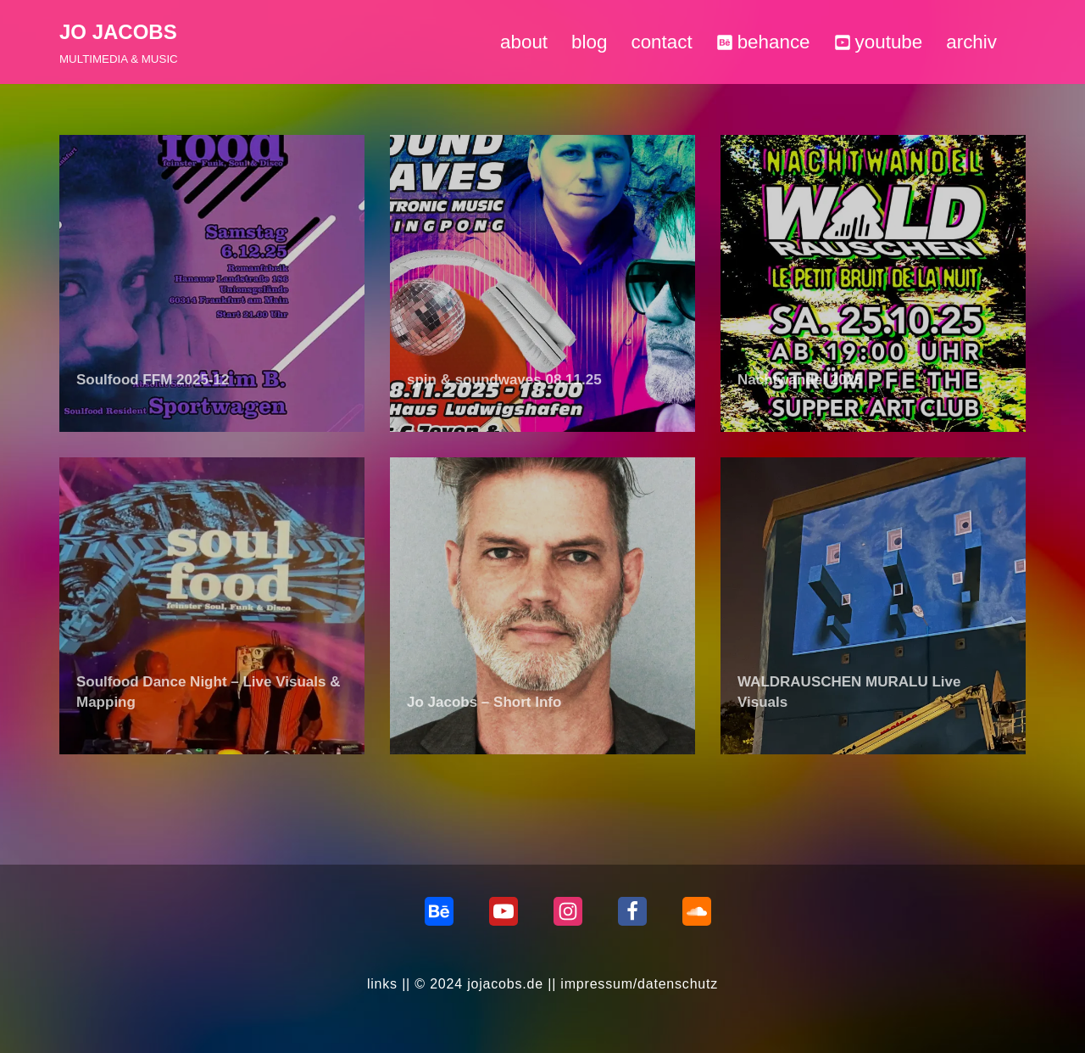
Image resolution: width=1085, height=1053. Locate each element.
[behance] (439, 911)
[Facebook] (632, 911)
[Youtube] (503, 911)
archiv (971, 42)
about (524, 42)
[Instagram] (568, 911)
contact (661, 42)
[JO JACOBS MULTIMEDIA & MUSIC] (118, 42)
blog (589, 42)
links (382, 984)
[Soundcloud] (696, 911)
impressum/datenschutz (639, 984)
